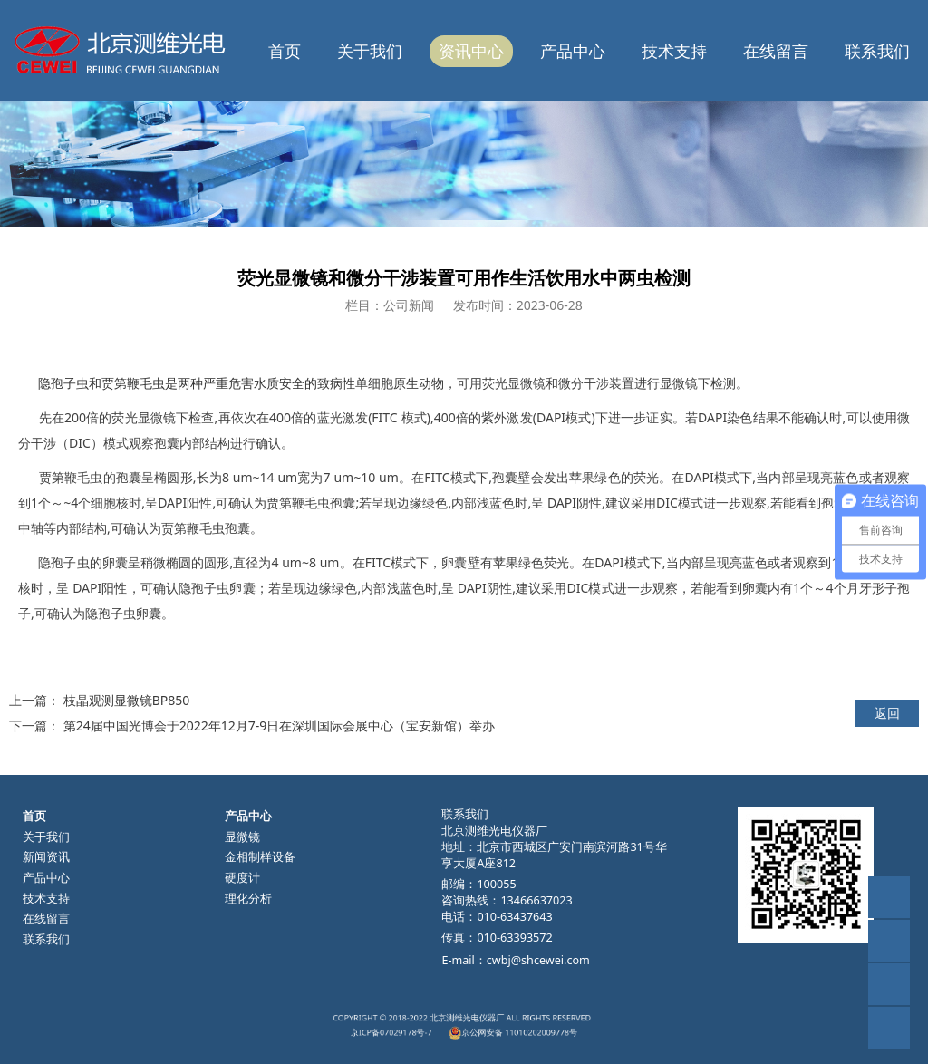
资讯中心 (471, 51)
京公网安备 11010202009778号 (493, 1028)
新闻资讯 (46, 857)
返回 (887, 712)
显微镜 (242, 837)
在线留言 (775, 51)
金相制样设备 (260, 857)
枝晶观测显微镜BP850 (126, 700)
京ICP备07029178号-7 (426, 1028)
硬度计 (242, 877)
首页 (284, 51)
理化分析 (248, 898)
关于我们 (369, 51)
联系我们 (877, 51)
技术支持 (674, 51)
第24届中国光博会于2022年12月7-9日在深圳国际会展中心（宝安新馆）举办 (279, 725)
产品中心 (572, 51)
